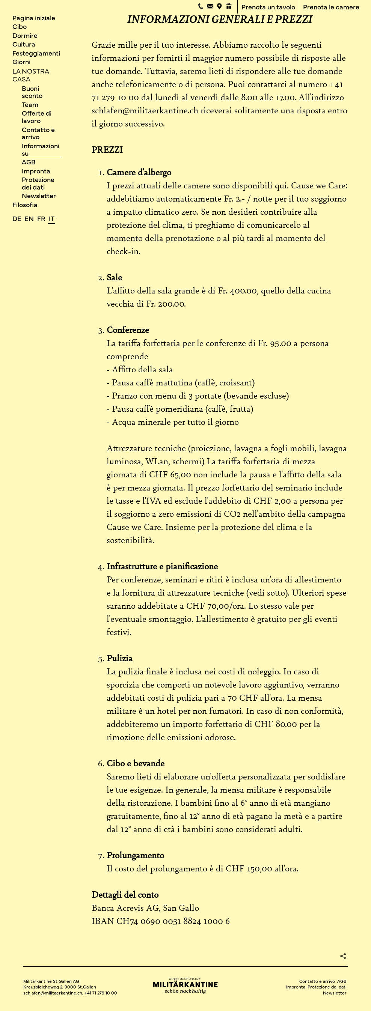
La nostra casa (30, 74)
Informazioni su (40, 149)
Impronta (36, 170)
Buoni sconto (32, 92)
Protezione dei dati (38, 183)
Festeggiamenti (36, 52)
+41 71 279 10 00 (100, 993)
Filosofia (25, 204)
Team (30, 104)
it (51, 218)
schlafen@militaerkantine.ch (52, 993)
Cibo (19, 26)
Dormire (25, 35)
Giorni (21, 61)
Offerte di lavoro (36, 117)
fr (41, 218)
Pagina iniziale (33, 17)
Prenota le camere (331, 7)
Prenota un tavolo (268, 7)
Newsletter (39, 195)
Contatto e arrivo (38, 133)
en (29, 218)
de (16, 218)
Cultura (23, 43)
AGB (29, 161)
